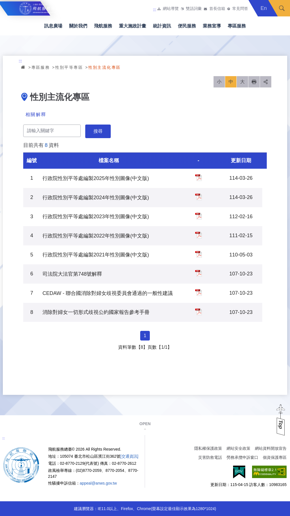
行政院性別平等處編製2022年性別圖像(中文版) (198, 235)
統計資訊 (162, 25)
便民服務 (187, 25)
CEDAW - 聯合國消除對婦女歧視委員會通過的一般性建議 (198, 292)
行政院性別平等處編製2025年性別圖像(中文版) (198, 177)
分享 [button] (265, 81)
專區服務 (237, 25)
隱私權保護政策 (208, 448)
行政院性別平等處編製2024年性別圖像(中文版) (198, 196)
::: (154, 9)
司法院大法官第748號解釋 (198, 273)
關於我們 (78, 25)
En (264, 8)
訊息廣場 (53, 25)
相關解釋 (35, 114)
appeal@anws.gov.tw (98, 483)
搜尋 (282, 8)
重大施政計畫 (132, 25)
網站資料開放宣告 (271, 448)
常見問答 (240, 9)
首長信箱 (217, 9)
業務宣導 (212, 25)
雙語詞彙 (194, 9)
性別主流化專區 (104, 67)
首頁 (23, 67)
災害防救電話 (210, 457)
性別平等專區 (69, 67)
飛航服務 (103, 25)
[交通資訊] (129, 456)
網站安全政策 (238, 448)
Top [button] (280, 424)
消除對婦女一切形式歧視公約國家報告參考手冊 (198, 311)
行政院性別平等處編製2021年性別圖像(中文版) (198, 254)
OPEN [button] (144, 423)
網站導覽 (171, 9)
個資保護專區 (275, 457)
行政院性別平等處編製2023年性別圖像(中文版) (198, 216)
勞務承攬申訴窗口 (242, 457)
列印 (254, 81)
